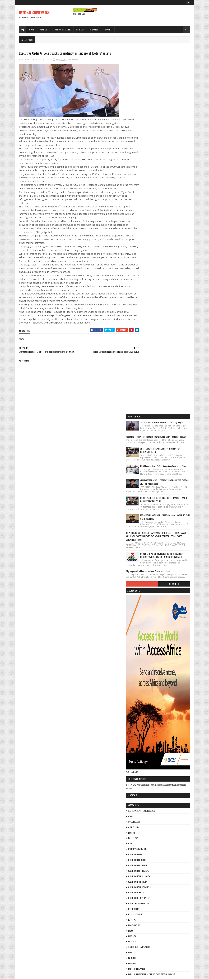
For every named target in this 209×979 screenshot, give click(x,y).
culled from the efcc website (152, 555)
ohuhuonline (146, 669)
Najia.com (145, 631)
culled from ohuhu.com (150, 533)
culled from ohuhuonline (151, 539)
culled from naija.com (149, 528)
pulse (143, 675)
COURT (143, 511)
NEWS (75, 59)
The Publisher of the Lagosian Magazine (157, 691)
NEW (142, 647)
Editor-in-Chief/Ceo (148, 582)
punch (143, 680)
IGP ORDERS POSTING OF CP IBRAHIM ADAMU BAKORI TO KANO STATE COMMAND (171, 177)
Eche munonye (146, 577)
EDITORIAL (144, 588)
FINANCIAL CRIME (147, 593)
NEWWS (143, 658)
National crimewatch (149, 637)
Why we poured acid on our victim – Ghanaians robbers (161, 237)
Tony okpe (145, 707)
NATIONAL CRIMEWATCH (34, 12)
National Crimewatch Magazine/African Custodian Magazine (164, 642)
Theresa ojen (146, 702)
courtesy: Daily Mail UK (150, 517)
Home (31, 29)
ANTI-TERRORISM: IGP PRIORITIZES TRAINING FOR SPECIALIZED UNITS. (171, 97)
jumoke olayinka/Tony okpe (152, 615)
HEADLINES (145, 604)
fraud (143, 598)
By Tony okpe (146, 506)
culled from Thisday (149, 560)
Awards (108, 29)
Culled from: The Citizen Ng (152, 566)
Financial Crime (63, 29)
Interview (94, 29)
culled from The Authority (152, 544)
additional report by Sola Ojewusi (154, 479)
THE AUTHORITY (147, 686)
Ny (142, 664)
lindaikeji (144, 620)
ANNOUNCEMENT (147, 490)
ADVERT (144, 484)
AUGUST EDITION (147, 495)
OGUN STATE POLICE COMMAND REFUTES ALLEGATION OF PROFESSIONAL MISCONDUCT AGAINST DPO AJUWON (170, 219)
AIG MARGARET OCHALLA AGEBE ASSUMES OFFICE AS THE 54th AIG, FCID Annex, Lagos (170, 137)
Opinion (80, 29)
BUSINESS (144, 500)
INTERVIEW (145, 609)
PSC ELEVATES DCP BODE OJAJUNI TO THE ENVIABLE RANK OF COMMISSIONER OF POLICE (171, 157)
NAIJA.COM (145, 626)
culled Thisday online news (151, 571)
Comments (177, 252)
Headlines (45, 29)
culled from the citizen (150, 549)
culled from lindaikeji (149, 522)
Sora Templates (34, 974)
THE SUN (144, 696)
